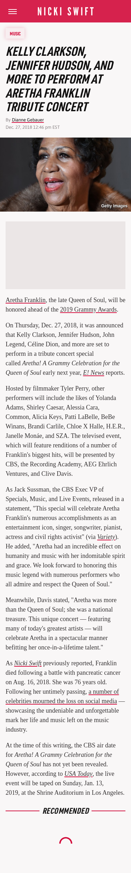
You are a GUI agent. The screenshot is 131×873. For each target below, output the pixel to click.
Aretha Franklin (25, 300)
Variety (106, 536)
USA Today (78, 773)
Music (15, 33)
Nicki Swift (28, 663)
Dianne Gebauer (28, 119)
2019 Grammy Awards (88, 309)
